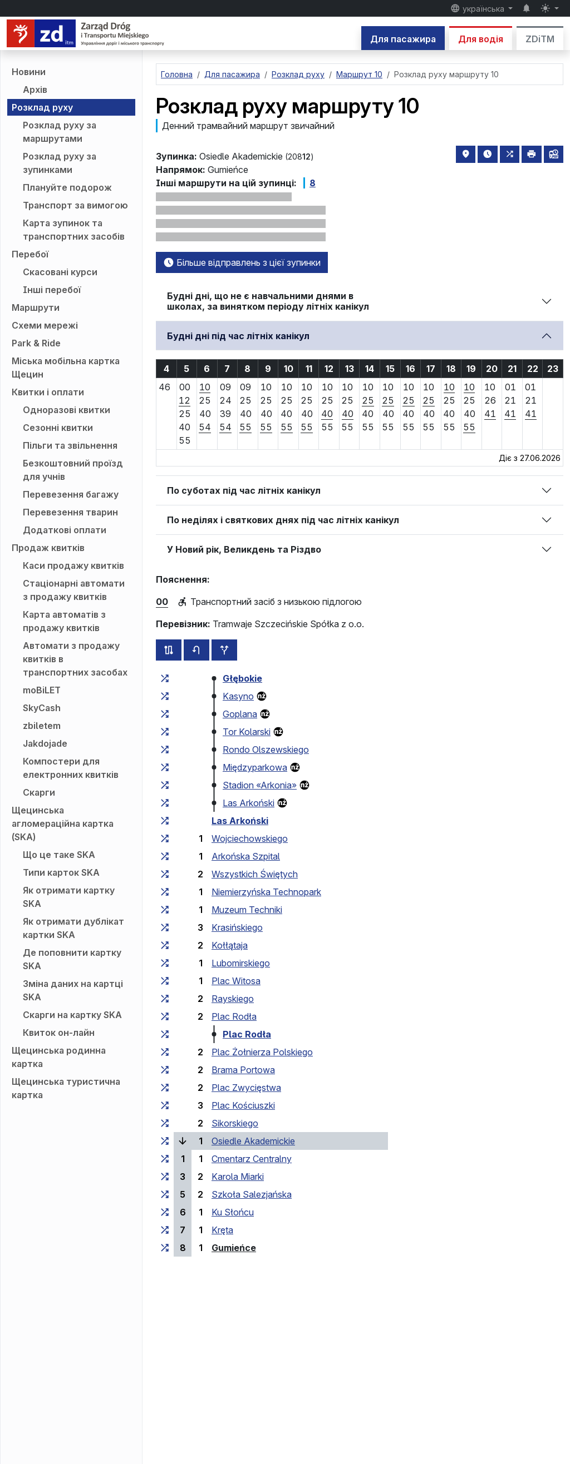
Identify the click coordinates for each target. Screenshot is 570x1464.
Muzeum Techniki (247, 909)
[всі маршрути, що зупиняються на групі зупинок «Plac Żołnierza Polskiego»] (164, 1052)
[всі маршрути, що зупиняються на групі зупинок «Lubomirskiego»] (164, 963)
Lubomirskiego (241, 963)
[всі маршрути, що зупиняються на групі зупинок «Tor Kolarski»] (164, 731)
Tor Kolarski (247, 731)
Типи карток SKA (61, 872)
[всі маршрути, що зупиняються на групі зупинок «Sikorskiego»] (164, 1123)
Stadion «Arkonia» (260, 785)
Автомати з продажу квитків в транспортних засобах (75, 659)
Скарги (39, 792)
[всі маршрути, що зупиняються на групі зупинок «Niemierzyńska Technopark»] (164, 891)
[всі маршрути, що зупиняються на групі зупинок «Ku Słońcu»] (164, 1212)
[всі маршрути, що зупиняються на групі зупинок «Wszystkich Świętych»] (164, 874)
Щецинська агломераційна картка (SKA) (63, 823)
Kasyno (238, 696)
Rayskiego (233, 998)
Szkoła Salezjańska (252, 1194)
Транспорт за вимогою (75, 205)
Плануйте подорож (67, 187)
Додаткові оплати (64, 529)
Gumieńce (234, 1247)
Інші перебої (52, 289)
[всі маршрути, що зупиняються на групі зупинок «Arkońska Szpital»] (164, 856)
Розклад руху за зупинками (59, 163)
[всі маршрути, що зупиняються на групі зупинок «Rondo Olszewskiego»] (164, 749)
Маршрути (36, 307)
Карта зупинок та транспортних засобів (74, 229)
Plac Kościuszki (243, 1105)
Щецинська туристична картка (66, 1088)
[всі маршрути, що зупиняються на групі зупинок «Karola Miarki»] (164, 1176)
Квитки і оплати (48, 392)
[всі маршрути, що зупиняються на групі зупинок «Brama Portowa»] (164, 1069)
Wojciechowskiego (250, 838)
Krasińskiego (237, 927)
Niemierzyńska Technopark (266, 891)
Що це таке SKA (59, 854)
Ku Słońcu (233, 1212)
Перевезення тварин (70, 512)
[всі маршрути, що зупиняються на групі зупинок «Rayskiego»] (164, 998)
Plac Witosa (236, 980)
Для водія (480, 38)
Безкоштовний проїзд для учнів (73, 470)
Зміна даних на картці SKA (73, 990)
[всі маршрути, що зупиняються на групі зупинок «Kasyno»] (164, 696)
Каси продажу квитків (73, 565)
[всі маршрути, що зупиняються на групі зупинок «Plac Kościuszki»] (164, 1105)
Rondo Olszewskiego (266, 749)
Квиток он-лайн (59, 1032)
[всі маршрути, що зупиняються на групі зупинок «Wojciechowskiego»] (164, 838)
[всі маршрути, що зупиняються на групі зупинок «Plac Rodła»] (164, 1016)
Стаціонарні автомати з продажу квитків (74, 590)
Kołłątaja (230, 945)
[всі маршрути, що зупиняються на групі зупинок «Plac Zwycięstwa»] (164, 1087)
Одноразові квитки (66, 409)
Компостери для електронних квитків (71, 768)
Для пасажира (403, 38)
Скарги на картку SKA (72, 1014)
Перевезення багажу (71, 494)
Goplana (240, 713)
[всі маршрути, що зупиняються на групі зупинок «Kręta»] (164, 1229)
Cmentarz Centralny (252, 1158)
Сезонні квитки (58, 427)
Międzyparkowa (255, 767)
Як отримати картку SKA (69, 897)
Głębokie (242, 678)
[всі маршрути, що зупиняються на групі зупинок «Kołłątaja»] (164, 945)
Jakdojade (45, 743)
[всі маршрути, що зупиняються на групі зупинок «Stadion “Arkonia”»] (164, 785)
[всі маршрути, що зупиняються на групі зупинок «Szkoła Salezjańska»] (164, 1194)
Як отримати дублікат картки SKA (73, 928)
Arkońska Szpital (246, 856)
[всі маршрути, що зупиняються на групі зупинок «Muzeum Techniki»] (164, 909)
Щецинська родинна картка (59, 1057)
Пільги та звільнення (70, 445)
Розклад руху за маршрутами (59, 132)
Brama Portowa (243, 1069)
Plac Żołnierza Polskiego (262, 1052)
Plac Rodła (234, 1016)
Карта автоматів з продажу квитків (64, 621)
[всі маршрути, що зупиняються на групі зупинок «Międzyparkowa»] (164, 767)
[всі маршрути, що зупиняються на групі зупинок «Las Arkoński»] (164, 802)
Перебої (30, 254)
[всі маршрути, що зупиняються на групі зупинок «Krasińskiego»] (164, 927)
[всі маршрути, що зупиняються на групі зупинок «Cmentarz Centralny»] (164, 1158)
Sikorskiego (235, 1123)
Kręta (222, 1229)
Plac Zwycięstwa (246, 1087)
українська (478, 8)
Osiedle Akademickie (253, 1141)
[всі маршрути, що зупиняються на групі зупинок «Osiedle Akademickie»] (164, 1141)
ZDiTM (539, 38)
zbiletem (42, 725)
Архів (35, 89)
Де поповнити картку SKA (72, 959)
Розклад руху (42, 107)
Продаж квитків (48, 547)
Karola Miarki (238, 1176)
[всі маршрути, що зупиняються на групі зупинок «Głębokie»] (164, 678)
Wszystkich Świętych (255, 874)
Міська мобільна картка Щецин (66, 367)
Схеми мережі (45, 325)
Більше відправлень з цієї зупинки (242, 262)
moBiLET (42, 690)
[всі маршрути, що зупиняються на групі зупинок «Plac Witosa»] (164, 980)
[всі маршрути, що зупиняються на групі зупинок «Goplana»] (164, 713)
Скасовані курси (60, 271)
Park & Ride (36, 343)
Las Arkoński (248, 802)
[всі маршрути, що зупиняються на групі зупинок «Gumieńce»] (164, 1247)
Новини (29, 71)
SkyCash (42, 707)
